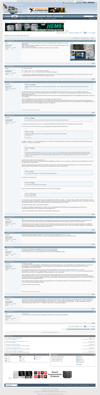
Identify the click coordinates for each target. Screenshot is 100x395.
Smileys (77, 358)
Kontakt (51, 385)
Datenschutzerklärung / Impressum (71, 385)
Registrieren (91, 2)
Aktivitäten (47, 18)
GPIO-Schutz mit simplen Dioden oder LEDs (51, 152)
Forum (14, 16)
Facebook (23, 357)
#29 (94, 296)
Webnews (9, 361)
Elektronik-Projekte (58, 16)
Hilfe (85, 2)
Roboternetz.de (56, 385)
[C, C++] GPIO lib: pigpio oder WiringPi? (13, 338)
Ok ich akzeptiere (79, 1)
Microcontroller (14, 22)
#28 (94, 261)
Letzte (93, 32)
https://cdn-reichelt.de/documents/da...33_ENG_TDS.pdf (65, 271)
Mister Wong (38, 357)
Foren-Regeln (79, 364)
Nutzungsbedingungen (84, 385)
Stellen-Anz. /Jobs (31, 16)
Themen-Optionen (76, 38)
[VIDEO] (78, 361)
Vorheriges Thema (46, 332)
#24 (94, 115)
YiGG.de (8, 359)
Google (22, 359)
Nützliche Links (22, 18)
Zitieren (93, 63)
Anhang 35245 (28, 137)
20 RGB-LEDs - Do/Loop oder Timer (12, 344)
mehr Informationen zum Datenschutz (66, 1)
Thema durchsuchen (85, 38)
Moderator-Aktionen (31, 18)
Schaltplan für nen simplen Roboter (13, 347)
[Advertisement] (80, 10)
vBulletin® (48, 390)
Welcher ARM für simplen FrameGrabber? (14, 351)
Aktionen (16, 18)
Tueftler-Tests (22, 16)
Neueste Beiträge (41, 16)
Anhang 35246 (25, 313)
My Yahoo (23, 361)
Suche (42, 124)
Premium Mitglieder (40, 18)
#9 (33, 141)
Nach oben (93, 329)
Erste (77, 32)
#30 (94, 311)
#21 (94, 40)
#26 (94, 232)
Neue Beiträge (8, 18)
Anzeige (92, 38)
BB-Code (78, 356)
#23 (94, 81)
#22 (94, 66)
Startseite (8, 16)
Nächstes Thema (54, 332)
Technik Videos (53, 18)
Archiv (62, 385)
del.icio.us (37, 359)
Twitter (8, 357)
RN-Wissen (49, 16)
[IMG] (77, 359)
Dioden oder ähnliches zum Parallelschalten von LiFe (16, 341)
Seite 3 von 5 (72, 32)
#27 (94, 247)
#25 (94, 216)
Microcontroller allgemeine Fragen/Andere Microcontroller (32, 22)
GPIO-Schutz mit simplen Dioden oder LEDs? (18, 35)
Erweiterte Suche (92, 18)
